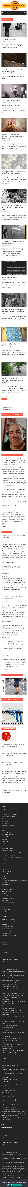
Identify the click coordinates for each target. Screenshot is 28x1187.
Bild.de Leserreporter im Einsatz (9, 922)
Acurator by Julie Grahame (8, 919)
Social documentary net (7, 850)
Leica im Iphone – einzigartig (8, 1107)
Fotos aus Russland (6, 832)
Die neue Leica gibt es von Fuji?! (9, 984)
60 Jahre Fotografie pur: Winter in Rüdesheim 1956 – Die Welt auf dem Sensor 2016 (12, 207)
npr (2, 940)
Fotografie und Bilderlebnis (8, 1008)
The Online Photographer (8, 855)
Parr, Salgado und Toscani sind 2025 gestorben (13, 1001)
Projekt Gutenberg (6, 843)
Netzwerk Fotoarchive (7, 937)
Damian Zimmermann (7, 928)
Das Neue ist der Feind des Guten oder (10, 978)
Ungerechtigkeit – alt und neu (9, 1025)
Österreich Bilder (5, 837)
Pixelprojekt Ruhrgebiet (7, 898)
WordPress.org (6, 409)
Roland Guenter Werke (7, 848)
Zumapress (4, 944)
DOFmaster (4, 818)
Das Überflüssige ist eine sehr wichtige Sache (12, 975)
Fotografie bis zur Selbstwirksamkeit (10, 1109)
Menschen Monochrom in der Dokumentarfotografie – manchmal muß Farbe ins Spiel (13, 136)
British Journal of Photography (9, 809)
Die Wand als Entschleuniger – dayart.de (11, 1158)
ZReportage (4, 911)
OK (8, 1184)
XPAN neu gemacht (6, 1006)
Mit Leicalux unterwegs (7, 1027)
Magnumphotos (5, 884)
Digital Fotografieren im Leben (9, 986)
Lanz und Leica (5, 1092)
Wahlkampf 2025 (5, 1030)
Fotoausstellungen (6, 873)
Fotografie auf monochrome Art (10, 100)
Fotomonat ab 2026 (6, 991)
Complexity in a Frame (7, 926)
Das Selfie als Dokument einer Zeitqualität (12, 988)
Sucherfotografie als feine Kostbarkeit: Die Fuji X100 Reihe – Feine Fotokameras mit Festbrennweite (13, 1040)
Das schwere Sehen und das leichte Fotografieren (13, 1017)
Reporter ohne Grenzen (7, 846)
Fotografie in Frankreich (7, 825)
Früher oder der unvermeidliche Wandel (11, 1010)
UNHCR (3, 907)
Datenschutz (4, 957)
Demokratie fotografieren (8, 816)
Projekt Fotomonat (6, 841)
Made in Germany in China (8, 1003)
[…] (4, 112)
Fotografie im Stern (6, 876)
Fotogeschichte (5, 823)
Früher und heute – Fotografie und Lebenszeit (13, 1054)
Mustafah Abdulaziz (6, 889)
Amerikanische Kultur (7, 867)
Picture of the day (6, 896)
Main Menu (6, 13)
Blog (2, 954)
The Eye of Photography (7, 902)
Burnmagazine (5, 924)
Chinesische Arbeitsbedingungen (9, 814)
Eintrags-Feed (6, 405)
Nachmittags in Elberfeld (8, 39)
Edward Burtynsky (6, 871)
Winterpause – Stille (6, 1036)
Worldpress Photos (6, 909)
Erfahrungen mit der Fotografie (9, 959)
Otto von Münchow (6, 891)
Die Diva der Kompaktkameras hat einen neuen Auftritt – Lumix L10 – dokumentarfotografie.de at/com (13, 1168)
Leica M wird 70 (5, 1082)
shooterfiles (4, 900)
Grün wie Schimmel (6, 1048)
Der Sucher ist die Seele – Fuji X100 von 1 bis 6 (12, 1019)
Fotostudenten (5, 878)
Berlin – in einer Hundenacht (9, 277)
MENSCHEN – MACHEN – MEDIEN (9, 935)
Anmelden (5, 403)
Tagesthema (4, 1077)
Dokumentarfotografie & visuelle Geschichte (12, 931)
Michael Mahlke (6, 41)
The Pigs (3, 905)
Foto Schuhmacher (6, 933)
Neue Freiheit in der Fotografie (9, 1079)
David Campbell (5, 869)
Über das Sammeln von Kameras (9, 969)
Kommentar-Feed (7, 407)
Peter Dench (4, 839)
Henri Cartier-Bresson (7, 834)
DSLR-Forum (4, 821)
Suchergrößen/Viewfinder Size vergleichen (12, 852)
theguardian (4, 942)
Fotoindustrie (5, 828)
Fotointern (4, 830)
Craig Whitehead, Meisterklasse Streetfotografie (13, 1111)
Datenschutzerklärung (16, 1184)
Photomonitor (5, 893)
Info (2, 961)
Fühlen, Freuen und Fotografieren (10, 1088)
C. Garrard (3, 812)
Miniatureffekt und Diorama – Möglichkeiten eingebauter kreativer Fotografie (12, 380)
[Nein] (26, 1183)
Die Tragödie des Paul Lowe (8, 1090)
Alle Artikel (4, 952)
